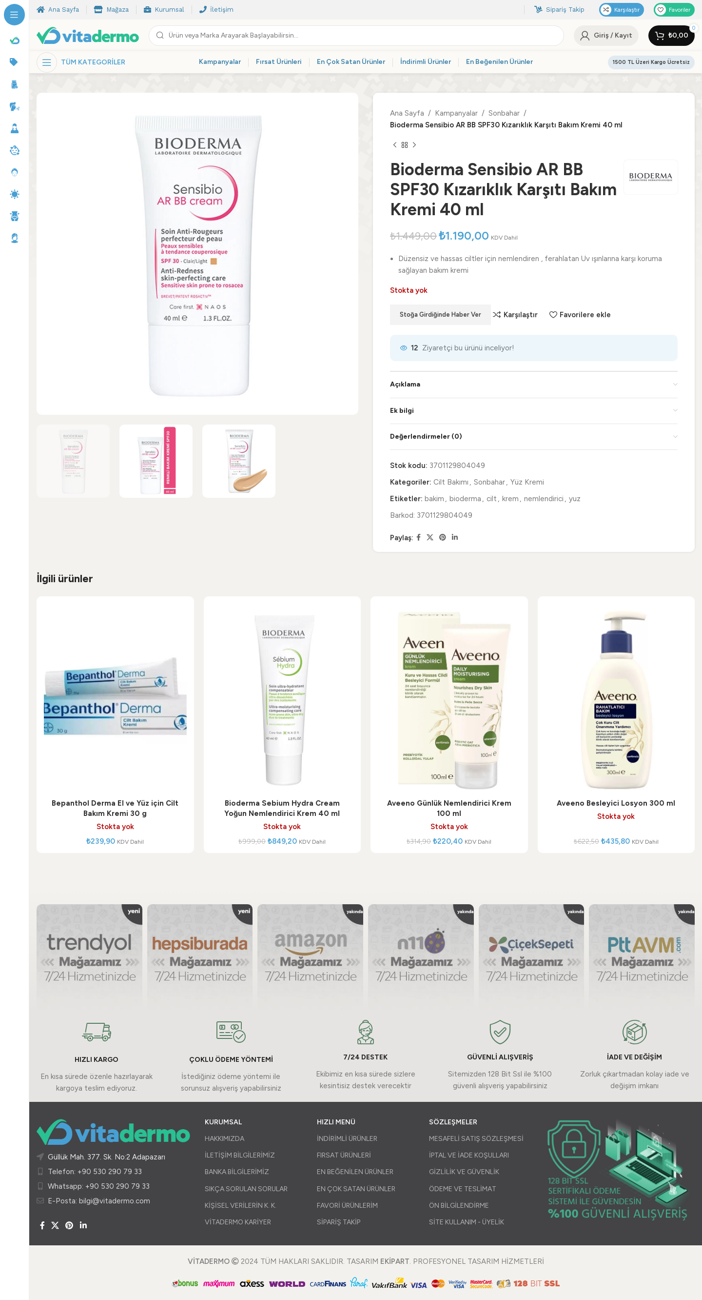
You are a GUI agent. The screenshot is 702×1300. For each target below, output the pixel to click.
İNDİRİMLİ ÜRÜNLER (347, 1139)
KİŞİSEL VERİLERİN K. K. (240, 1205)
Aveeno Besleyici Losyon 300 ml (616, 803)
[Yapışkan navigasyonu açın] (81, 62)
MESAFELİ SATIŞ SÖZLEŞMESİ (476, 1139)
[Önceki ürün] (395, 145)
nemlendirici (544, 498)
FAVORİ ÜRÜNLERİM (347, 1205)
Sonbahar (504, 113)
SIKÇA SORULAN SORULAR (246, 1189)
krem (510, 498)
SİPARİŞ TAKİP (338, 1222)
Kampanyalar (456, 113)
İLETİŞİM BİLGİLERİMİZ (240, 1155)
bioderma (465, 498)
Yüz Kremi (527, 482)
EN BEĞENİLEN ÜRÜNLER (355, 1172)
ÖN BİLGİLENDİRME (459, 1205)
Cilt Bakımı (450, 482)
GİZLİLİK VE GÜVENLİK (464, 1172)
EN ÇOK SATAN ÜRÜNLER (356, 1189)
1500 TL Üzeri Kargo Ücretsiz (651, 62)
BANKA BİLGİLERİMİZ (237, 1172)
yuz (575, 498)
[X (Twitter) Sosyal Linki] (430, 538)
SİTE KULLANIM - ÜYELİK (466, 1222)
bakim (434, 498)
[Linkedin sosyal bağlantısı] (455, 538)
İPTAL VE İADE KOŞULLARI (469, 1155)
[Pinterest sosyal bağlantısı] (442, 538)
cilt (492, 498)
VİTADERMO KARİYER (238, 1222)
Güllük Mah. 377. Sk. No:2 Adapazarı (106, 1157)
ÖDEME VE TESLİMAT (462, 1189)
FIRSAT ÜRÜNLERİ (344, 1155)
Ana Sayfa (407, 113)
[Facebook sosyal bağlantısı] (418, 538)
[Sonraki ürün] (414, 145)
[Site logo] (88, 34)
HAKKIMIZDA (224, 1139)
